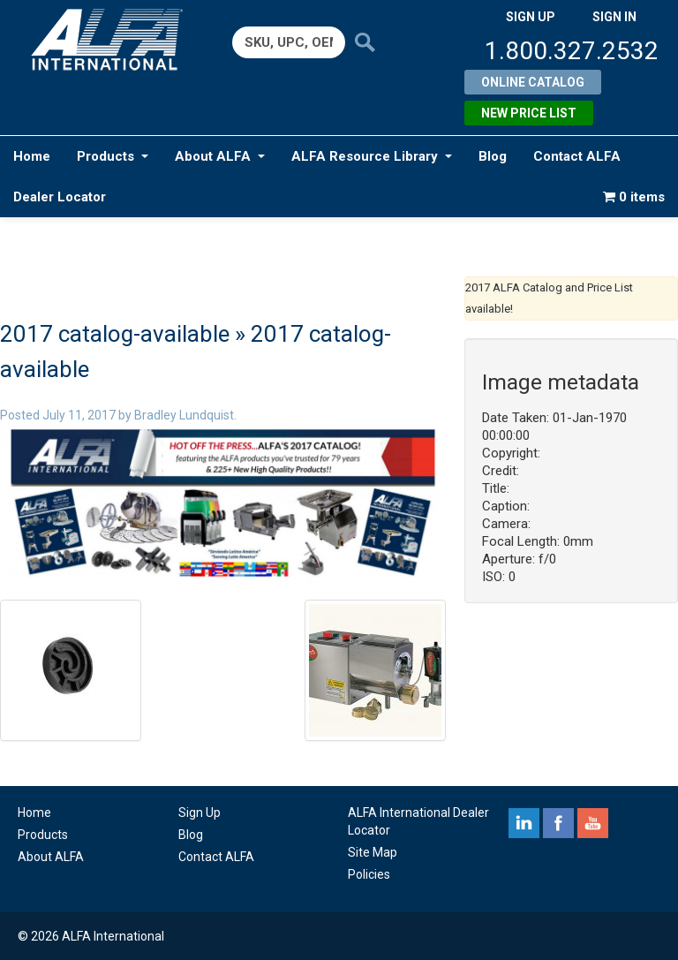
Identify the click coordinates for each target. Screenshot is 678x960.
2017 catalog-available (115, 334)
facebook (558, 823)
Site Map (372, 852)
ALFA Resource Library (371, 156)
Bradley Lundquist (184, 415)
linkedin (523, 823)
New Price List (528, 113)
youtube (592, 823)
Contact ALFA (577, 156)
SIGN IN (614, 17)
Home (31, 156)
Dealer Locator (59, 197)
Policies (369, 874)
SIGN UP (530, 17)
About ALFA (220, 156)
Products (112, 156)
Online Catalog (532, 82)
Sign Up (199, 812)
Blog (492, 156)
